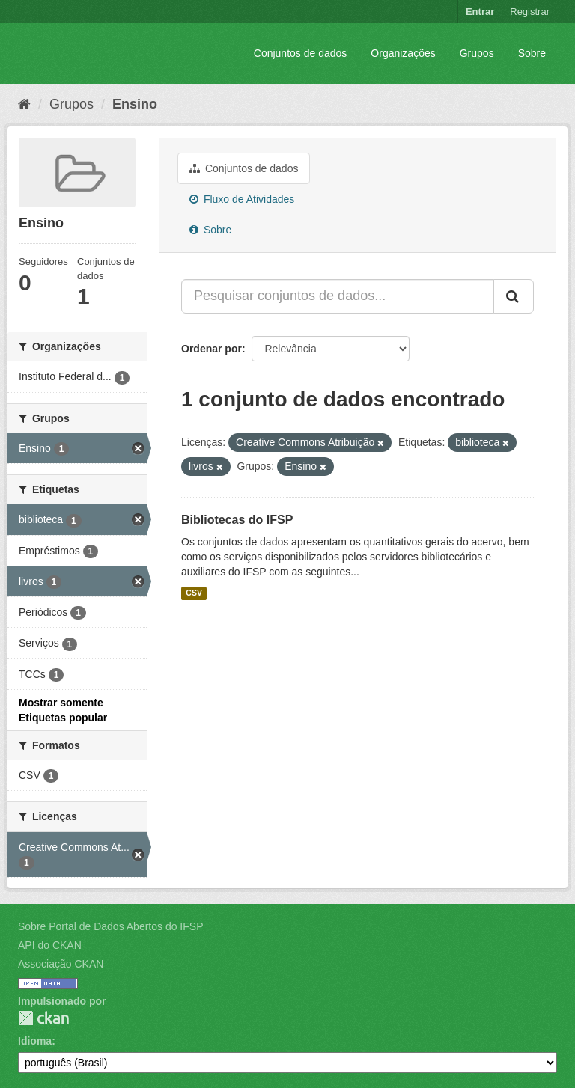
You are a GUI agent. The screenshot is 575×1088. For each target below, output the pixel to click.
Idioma (35, 1041)
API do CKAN (50, 945)
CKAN (43, 1018)
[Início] (24, 104)
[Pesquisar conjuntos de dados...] (337, 296)
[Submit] (513, 296)
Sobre (532, 53)
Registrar (530, 11)
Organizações (403, 53)
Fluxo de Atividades (241, 199)
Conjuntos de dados (300, 53)
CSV (194, 593)
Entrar (480, 11)
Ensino (134, 104)
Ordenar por (211, 349)
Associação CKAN (60, 964)
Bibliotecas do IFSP (237, 519)
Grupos (477, 53)
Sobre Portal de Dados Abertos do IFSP (110, 926)
